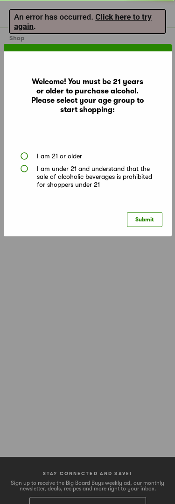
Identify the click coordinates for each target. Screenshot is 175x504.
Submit (144, 219)
